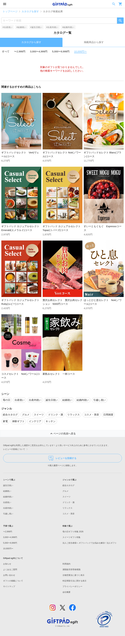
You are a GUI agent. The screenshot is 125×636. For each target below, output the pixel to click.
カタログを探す (30, 11)
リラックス (67, 508)
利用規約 (66, 564)
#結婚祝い (21, 27)
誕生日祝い (8, 485)
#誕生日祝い (36, 27)
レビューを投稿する (62, 458)
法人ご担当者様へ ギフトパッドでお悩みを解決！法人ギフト (89, 543)
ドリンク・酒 (68, 502)
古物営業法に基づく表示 (73, 575)
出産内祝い (8, 508)
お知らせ (7, 564)
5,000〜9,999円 (60, 51)
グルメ (65, 491)
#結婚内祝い (68, 27)
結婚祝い (7, 491)
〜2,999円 (19, 51)
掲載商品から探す (94, 42)
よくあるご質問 (10, 569)
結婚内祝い (8, 497)
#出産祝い (7, 27)
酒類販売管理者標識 (71, 569)
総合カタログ (68, 485)
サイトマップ (9, 586)
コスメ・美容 (68, 514)
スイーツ (66, 497)
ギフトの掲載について (13, 581)
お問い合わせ (9, 575)
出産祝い (7, 502)
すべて (5, 51)
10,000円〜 (80, 51)
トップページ (10, 11)
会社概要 (66, 592)
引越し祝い (8, 514)
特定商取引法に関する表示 (74, 581)
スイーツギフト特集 (71, 537)
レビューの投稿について (16, 449)
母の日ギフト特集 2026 (72, 531)
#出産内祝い (52, 27)
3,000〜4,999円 (38, 51)
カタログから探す (31, 42)
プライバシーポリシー (72, 586)
